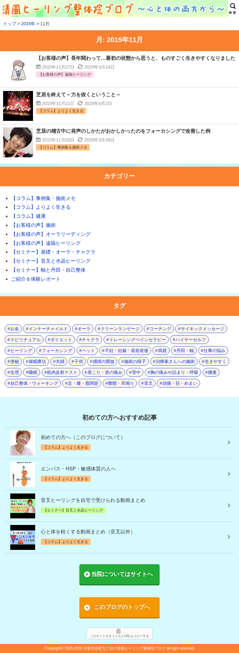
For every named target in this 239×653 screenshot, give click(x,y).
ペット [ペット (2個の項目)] (88, 350)
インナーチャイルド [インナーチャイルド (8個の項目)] (48, 328)
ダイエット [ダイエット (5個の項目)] (61, 339)
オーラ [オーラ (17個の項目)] (84, 328)
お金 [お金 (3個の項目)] (14, 328)
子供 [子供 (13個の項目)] (78, 361)
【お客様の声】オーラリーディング (51, 234)
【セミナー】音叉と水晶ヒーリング (51, 261)
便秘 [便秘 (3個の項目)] (14, 361)
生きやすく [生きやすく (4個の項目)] (216, 361)
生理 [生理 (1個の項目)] (14, 372)
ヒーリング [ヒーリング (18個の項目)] (21, 350)
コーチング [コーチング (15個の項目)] (160, 328)
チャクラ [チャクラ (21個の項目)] (90, 339)
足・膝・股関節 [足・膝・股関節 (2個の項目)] (83, 383)
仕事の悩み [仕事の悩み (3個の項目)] (214, 350)
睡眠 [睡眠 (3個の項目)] (33, 372)
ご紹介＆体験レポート (36, 279)
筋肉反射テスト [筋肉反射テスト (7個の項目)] (62, 372)
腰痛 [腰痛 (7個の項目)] (212, 372)
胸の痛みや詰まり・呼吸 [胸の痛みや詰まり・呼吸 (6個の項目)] (174, 372)
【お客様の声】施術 (33, 225)
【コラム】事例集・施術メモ (43, 198)
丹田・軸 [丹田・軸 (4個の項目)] (185, 350)
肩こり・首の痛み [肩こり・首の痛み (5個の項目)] (104, 372)
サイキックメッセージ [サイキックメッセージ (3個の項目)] (202, 328)
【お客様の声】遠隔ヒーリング (46, 243)
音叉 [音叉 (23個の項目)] (148, 383)
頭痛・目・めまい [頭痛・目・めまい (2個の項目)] (179, 383)
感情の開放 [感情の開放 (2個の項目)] (104, 361)
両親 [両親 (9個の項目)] (162, 350)
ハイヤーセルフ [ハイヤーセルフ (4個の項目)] (191, 339)
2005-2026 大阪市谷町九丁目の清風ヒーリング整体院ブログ (115, 648)
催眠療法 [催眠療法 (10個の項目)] (37, 361)
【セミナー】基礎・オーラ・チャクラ (53, 252)
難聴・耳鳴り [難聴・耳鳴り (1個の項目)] (121, 383)
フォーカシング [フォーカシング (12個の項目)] (57, 350)
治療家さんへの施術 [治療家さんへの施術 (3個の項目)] (175, 361)
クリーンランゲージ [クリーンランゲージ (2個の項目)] (120, 328)
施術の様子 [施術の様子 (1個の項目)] (135, 361)
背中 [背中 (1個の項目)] (136, 372)
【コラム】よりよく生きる (41, 207)
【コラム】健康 (28, 216)
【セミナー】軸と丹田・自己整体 (48, 270)
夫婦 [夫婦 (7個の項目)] (60, 361)
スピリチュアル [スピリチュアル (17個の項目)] (25, 339)
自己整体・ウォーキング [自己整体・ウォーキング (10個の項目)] (34, 383)
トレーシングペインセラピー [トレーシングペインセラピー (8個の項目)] (137, 339)
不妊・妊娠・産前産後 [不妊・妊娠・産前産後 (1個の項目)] (126, 350)
